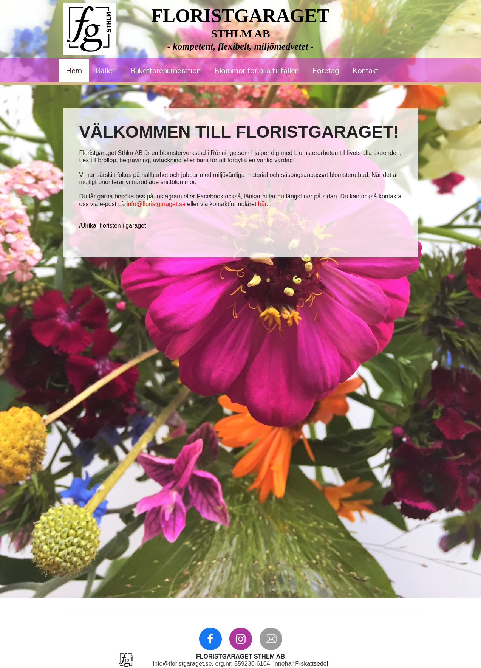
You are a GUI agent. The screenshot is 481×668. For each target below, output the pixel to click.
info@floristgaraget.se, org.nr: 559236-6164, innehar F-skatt (233, 663)
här (262, 204)
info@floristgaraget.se (156, 204)
